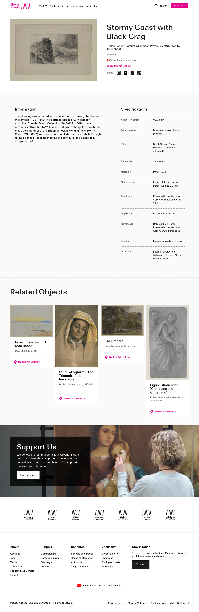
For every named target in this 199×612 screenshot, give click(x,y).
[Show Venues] (46, 6)
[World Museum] (52, 515)
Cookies (155, 603)
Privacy (112, 603)
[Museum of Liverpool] (29, 515)
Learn (88, 6)
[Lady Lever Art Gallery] (170, 515)
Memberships (48, 554)
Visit (41, 6)
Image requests (80, 567)
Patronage (46, 562)
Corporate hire (110, 554)
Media (13, 562)
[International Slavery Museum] (76, 515)
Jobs (12, 558)
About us (15, 554)
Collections (77, 6)
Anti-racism (77, 562)
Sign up (140, 564)
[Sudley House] (147, 515)
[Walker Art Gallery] (123, 515)
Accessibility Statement (175, 603)
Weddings (107, 567)
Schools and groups (82, 554)
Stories (65, 6)
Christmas (107, 558)
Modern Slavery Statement (133, 603)
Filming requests (111, 562)
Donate (45, 567)
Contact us (16, 567)
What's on (54, 6)
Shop (95, 6)
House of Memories (82, 558)
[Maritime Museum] (99, 515)
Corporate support (51, 558)
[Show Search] (156, 6)
